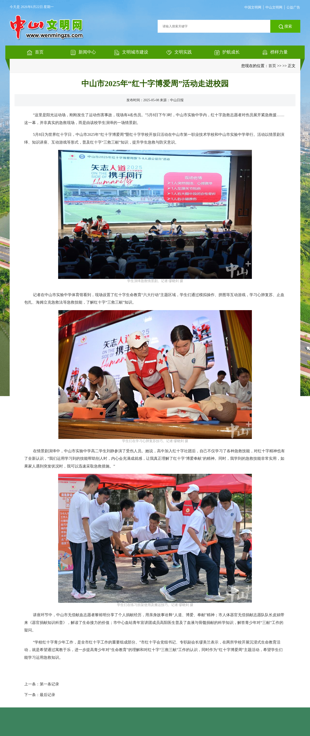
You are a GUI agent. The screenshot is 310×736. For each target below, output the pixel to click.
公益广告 (293, 7)
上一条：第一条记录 (41, 684)
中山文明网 (273, 7)
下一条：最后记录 (39, 695)
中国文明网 (252, 7)
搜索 (285, 26)
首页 (272, 66)
